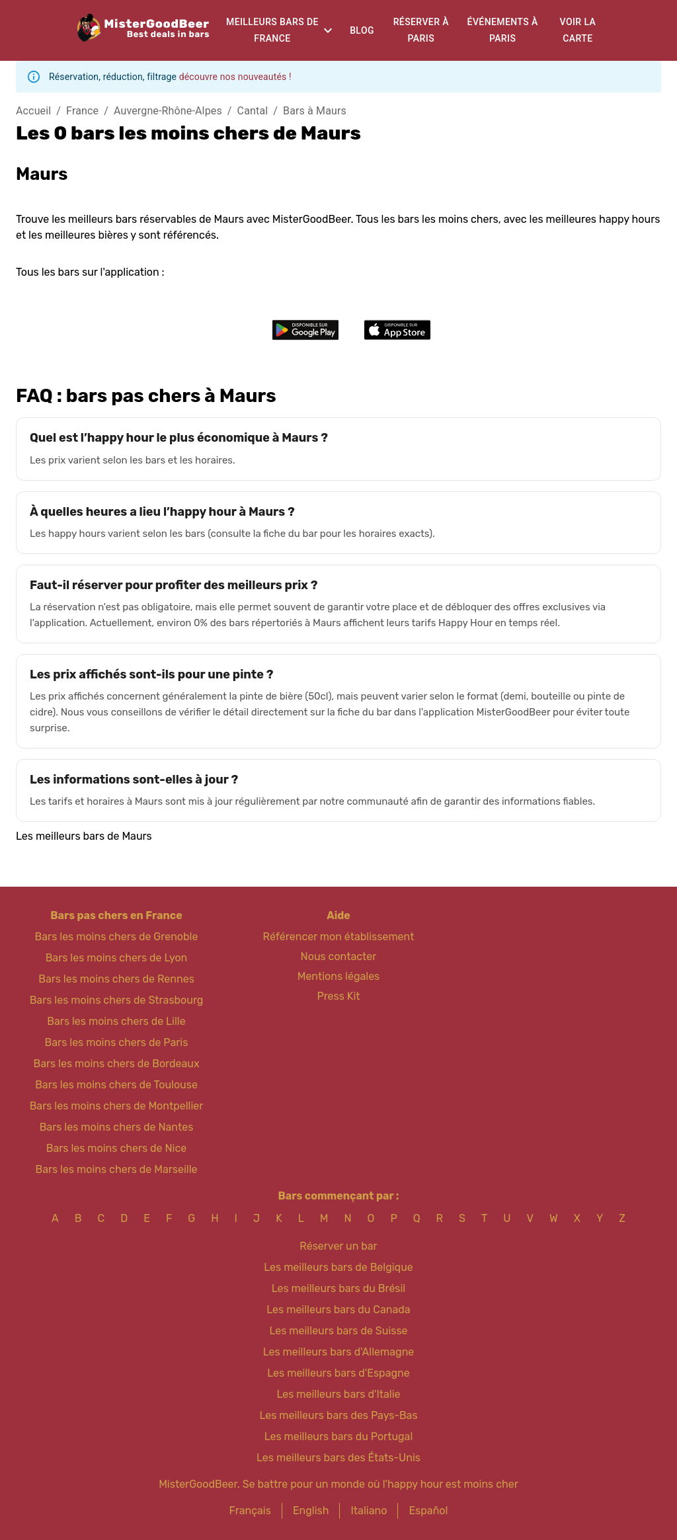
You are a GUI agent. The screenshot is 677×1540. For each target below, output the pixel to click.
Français (250, 1510)
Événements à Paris (502, 30)
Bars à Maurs (314, 110)
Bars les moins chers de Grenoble (116, 936)
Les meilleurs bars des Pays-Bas (338, 1415)
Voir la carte (578, 30)
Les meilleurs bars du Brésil (339, 1288)
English (311, 1510)
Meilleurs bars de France (272, 30)
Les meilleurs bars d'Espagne (338, 1373)
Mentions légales (339, 976)
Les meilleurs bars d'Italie (338, 1394)
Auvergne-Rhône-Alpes (168, 110)
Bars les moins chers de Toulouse (116, 1084)
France (82, 110)
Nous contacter (339, 956)
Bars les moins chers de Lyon (117, 958)
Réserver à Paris (421, 30)
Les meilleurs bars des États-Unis (338, 1457)
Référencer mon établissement (339, 936)
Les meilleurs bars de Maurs (84, 836)
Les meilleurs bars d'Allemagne (339, 1352)
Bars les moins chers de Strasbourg (117, 1000)
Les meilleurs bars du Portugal (338, 1436)
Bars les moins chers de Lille (116, 1021)
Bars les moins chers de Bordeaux (116, 1063)
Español (428, 1510)
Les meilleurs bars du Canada (338, 1309)
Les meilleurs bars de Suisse (338, 1330)
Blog (362, 30)
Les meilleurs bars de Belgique (338, 1267)
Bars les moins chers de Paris (116, 1042)
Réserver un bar (338, 1246)
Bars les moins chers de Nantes (117, 1127)
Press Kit (338, 996)
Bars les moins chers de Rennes (116, 979)
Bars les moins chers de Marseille (116, 1169)
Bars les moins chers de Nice (116, 1148)
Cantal (252, 110)
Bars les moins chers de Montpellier (117, 1106)
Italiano (368, 1510)
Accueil (33, 110)
